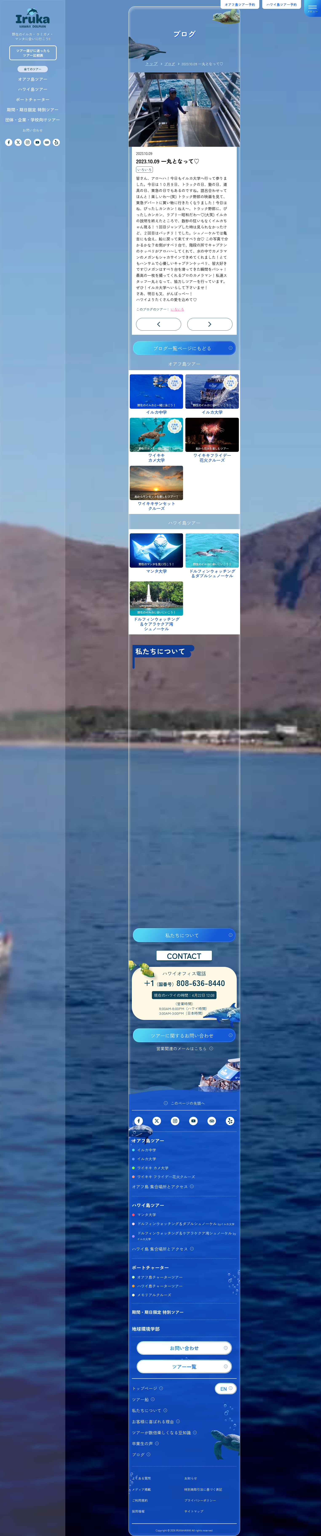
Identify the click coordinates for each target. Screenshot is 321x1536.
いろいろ (144, 169)
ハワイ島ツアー (32, 89)
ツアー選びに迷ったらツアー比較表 (33, 53)
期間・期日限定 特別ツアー (33, 110)
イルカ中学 (146, 1150)
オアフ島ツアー (32, 79)
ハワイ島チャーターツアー (160, 1286)
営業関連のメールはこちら (181, 1048)
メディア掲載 (141, 1489)
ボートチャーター (32, 99)
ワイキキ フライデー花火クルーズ (166, 1176)
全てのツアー (32, 69)
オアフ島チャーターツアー (160, 1277)
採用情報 (138, 1511)
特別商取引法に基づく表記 (203, 1489)
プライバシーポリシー (200, 1500)
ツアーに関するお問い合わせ (182, 1035)
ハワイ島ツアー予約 (281, 4)
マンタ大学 (146, 1214)
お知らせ (190, 1478)
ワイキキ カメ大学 (153, 1167)
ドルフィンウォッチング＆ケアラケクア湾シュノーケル (186, 1235)
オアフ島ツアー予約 (240, 4)
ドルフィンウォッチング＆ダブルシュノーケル (185, 1223)
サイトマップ (193, 1511)
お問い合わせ (33, 130)
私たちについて (182, 935)
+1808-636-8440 (184, 983)
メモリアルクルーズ (154, 1294)
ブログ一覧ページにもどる (182, 348)
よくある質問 (141, 1478)
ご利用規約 (140, 1500)
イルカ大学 (146, 1158)
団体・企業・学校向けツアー (32, 120)
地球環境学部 (146, 1328)
